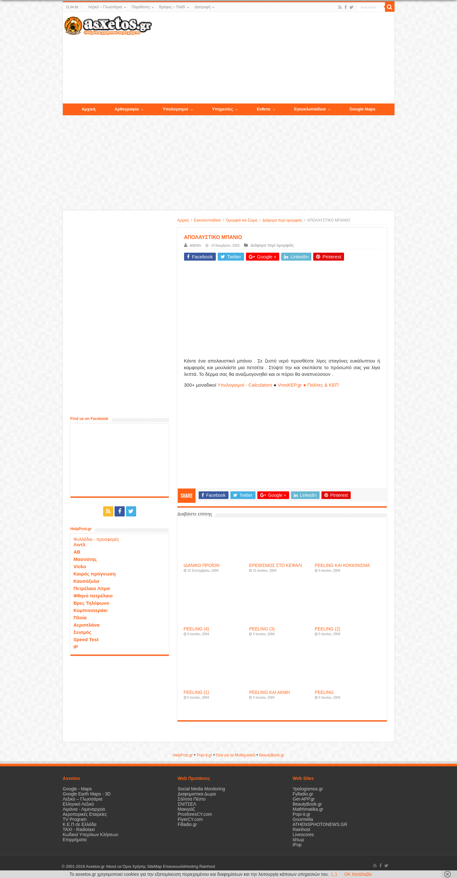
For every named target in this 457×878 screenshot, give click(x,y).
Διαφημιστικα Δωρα (197, 793)
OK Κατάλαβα (358, 874)
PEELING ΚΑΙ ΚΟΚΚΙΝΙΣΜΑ (342, 565)
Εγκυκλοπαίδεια (207, 220)
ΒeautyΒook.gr (271, 755)
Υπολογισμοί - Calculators (244, 385)
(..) (334, 874)
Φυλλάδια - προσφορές (96, 539)
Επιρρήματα (75, 839)
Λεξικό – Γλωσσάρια (105, 7)
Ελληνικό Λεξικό (78, 804)
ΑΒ (77, 552)
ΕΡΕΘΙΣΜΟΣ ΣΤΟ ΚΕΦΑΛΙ (275, 565)
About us (114, 866)
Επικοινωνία (173, 866)
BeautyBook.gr (307, 804)
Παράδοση (141, 7)
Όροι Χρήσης (134, 866)
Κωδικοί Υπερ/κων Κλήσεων (90, 834)
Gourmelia (303, 819)
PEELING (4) (196, 629)
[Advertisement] (272, 58)
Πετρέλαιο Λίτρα (92, 588)
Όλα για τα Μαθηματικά (235, 755)
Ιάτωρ (298, 839)
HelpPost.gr (183, 755)
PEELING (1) (196, 692)
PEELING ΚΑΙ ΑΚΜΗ (269, 692)
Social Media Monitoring (201, 788)
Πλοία (80, 617)
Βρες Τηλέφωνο (91, 603)
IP (76, 646)
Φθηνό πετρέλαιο (93, 595)
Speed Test (86, 639)
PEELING (324, 692)
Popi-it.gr (204, 755)
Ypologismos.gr (308, 788)
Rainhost (301, 829)
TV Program (75, 819)
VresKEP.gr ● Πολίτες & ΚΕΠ (308, 385)
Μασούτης (85, 559)
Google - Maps (77, 788)
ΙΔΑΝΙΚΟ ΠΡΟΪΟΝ (202, 565)
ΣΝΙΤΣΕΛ (187, 804)
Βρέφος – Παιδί (172, 7)
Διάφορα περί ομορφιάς (282, 220)
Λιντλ (80, 544)
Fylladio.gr (303, 793)
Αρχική (183, 220)
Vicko (80, 566)
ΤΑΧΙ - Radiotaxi (79, 829)
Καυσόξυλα (86, 581)
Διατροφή (202, 7)
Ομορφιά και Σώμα (241, 220)
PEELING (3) (262, 629)
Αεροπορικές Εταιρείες (85, 814)
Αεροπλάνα (87, 625)
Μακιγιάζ (186, 809)
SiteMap (154, 866)
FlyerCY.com (190, 819)
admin (195, 245)
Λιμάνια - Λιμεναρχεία (84, 809)
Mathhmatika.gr (308, 809)
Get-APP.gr (304, 799)
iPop (297, 844)
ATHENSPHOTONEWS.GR (320, 824)
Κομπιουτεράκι (91, 610)
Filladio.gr (187, 824)
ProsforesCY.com (195, 814)
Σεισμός (83, 632)
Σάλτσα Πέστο (192, 799)
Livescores (303, 834)
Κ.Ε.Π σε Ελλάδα (79, 824)
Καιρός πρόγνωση (95, 573)
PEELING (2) (327, 629)
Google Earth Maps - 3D (87, 793)
